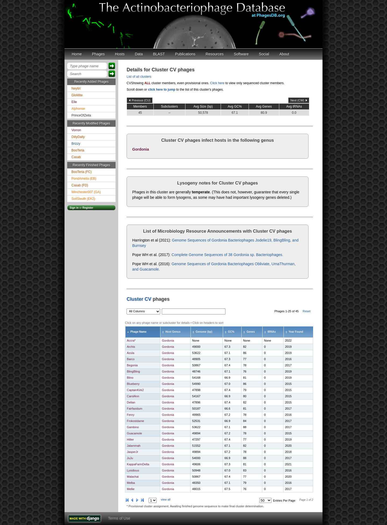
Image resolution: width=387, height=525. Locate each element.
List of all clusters (139, 77)
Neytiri (76, 88)
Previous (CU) (141, 100)
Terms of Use (119, 518)
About (284, 54)
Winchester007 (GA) (86, 192)
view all (165, 499)
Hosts (120, 54)
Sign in (74, 207)
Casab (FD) (79, 185)
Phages (98, 54)
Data (139, 54)
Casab (76, 157)
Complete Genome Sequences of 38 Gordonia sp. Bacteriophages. (227, 255)
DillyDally (78, 137)
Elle (74, 102)
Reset (306, 311)
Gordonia (140, 149)
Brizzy (75, 144)
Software (241, 54)
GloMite (77, 95)
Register (88, 207)
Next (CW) (297, 100)
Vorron (76, 130)
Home (77, 54)
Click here (217, 83)
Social (264, 54)
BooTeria (77, 150)
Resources (215, 54)
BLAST (159, 54)
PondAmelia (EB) (83, 178)
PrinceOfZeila (81, 115)
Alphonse (78, 109)
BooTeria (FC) (81, 172)
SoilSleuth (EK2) (83, 199)
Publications (185, 54)
